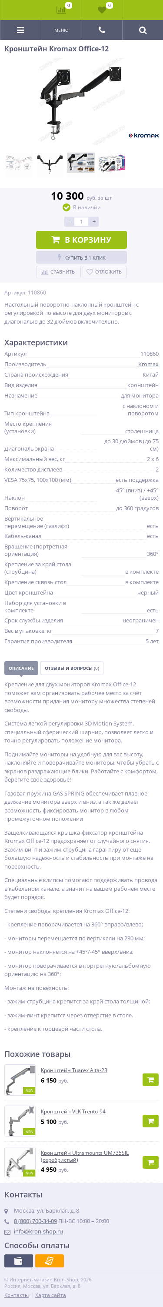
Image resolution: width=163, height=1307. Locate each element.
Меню (61, 30)
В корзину (81, 239)
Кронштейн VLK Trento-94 (73, 1111)
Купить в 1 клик (82, 257)
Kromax (148, 364)
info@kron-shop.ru (38, 1231)
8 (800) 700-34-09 (35, 1221)
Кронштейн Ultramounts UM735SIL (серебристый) (85, 1156)
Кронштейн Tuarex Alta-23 (74, 1070)
